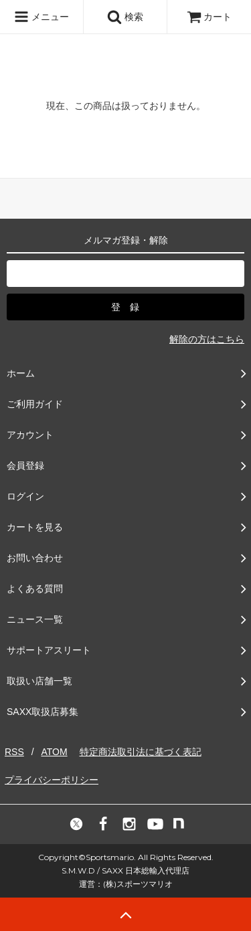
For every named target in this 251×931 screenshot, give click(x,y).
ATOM (54, 751)
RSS (14, 751)
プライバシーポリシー (51, 779)
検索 (125, 16)
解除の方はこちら (206, 339)
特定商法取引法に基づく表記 (140, 751)
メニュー (41, 16)
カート (209, 16)
